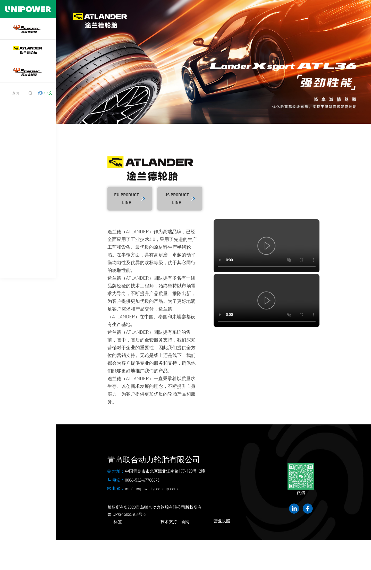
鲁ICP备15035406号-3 (126, 514)
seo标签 (114, 521)
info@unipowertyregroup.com (151, 488)
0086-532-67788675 (142, 480)
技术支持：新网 (175, 521)
